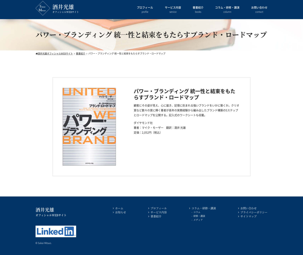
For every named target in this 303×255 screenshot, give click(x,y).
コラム (196, 212)
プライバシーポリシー (253, 212)
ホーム (119, 208)
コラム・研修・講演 (227, 9)
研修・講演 (199, 216)
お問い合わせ (259, 9)
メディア (198, 219)
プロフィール (145, 9)
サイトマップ (248, 216)
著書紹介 (198, 9)
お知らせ (120, 212)
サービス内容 (173, 9)
